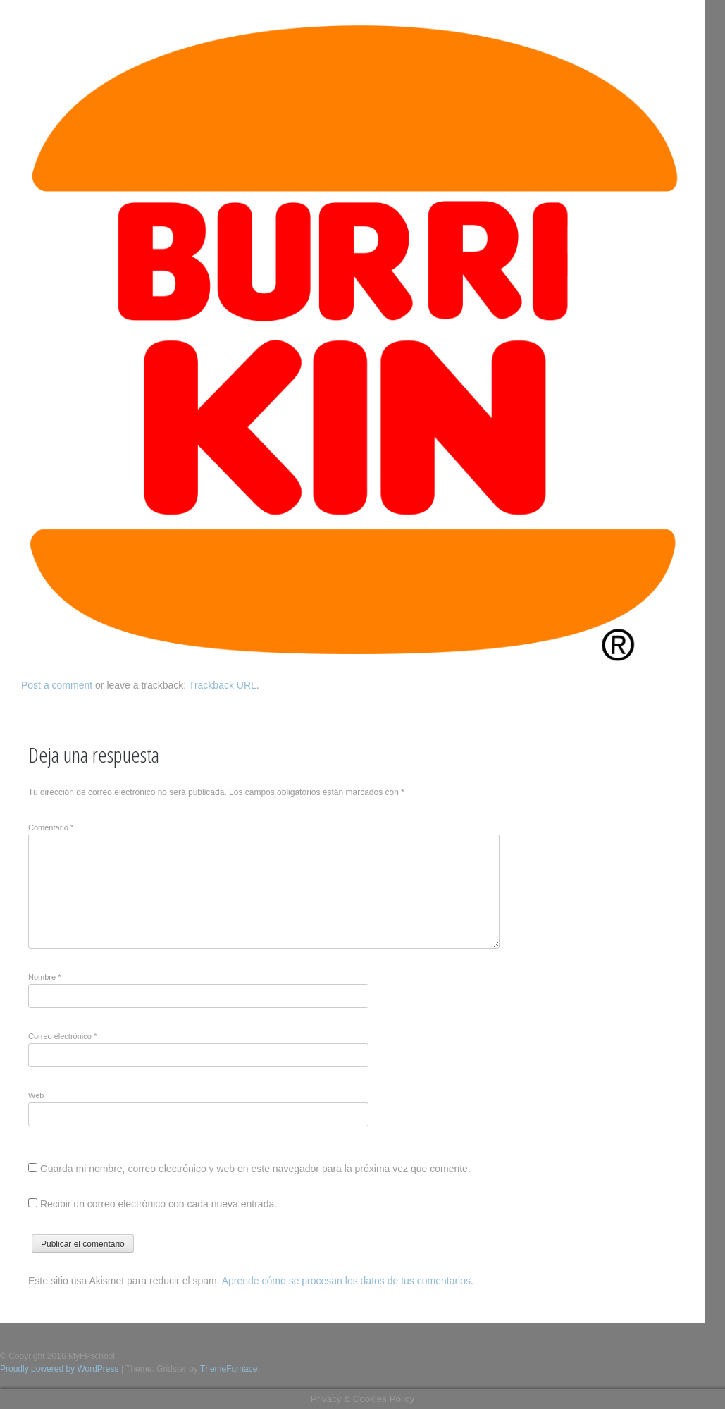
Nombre (44, 977)
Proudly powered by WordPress (59, 1369)
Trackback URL (222, 685)
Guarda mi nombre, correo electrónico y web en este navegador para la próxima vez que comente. (255, 1168)
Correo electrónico (62, 1036)
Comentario (50, 827)
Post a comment (56, 685)
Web (36, 1095)
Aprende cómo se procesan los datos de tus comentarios (346, 1280)
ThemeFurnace (228, 1369)
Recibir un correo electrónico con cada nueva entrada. (158, 1204)
